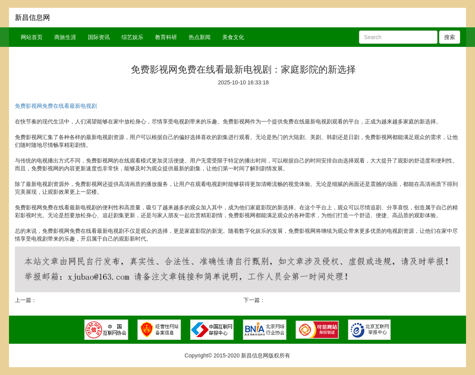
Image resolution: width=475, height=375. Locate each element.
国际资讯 (99, 37)
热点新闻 (200, 37)
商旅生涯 (65, 37)
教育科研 (166, 37)
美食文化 (233, 37)
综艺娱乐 (132, 37)
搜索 (449, 37)
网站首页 (32, 37)
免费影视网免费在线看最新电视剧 (56, 106)
